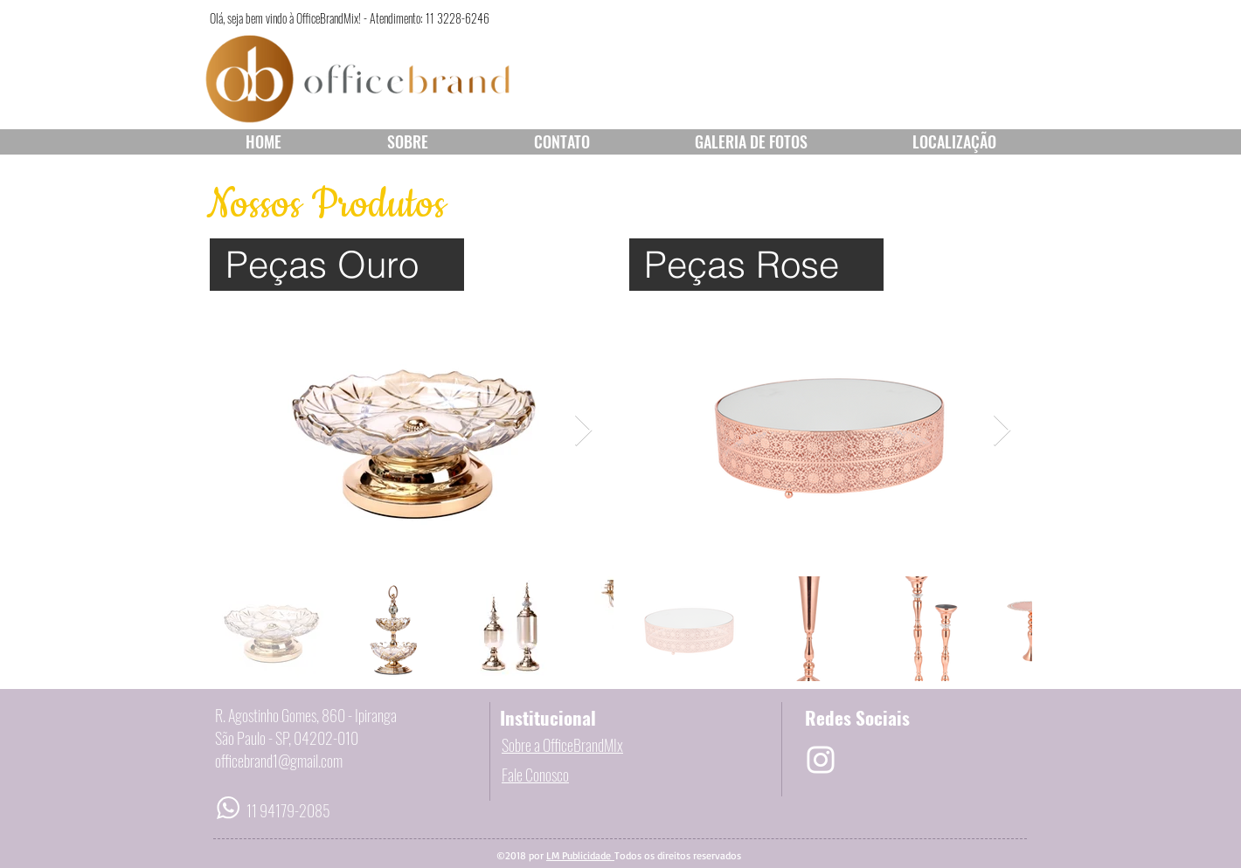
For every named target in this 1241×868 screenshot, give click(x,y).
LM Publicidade (580, 855)
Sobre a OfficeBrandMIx (562, 745)
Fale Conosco (535, 774)
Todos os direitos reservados (677, 855)
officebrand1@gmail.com (279, 760)
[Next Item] (583, 431)
